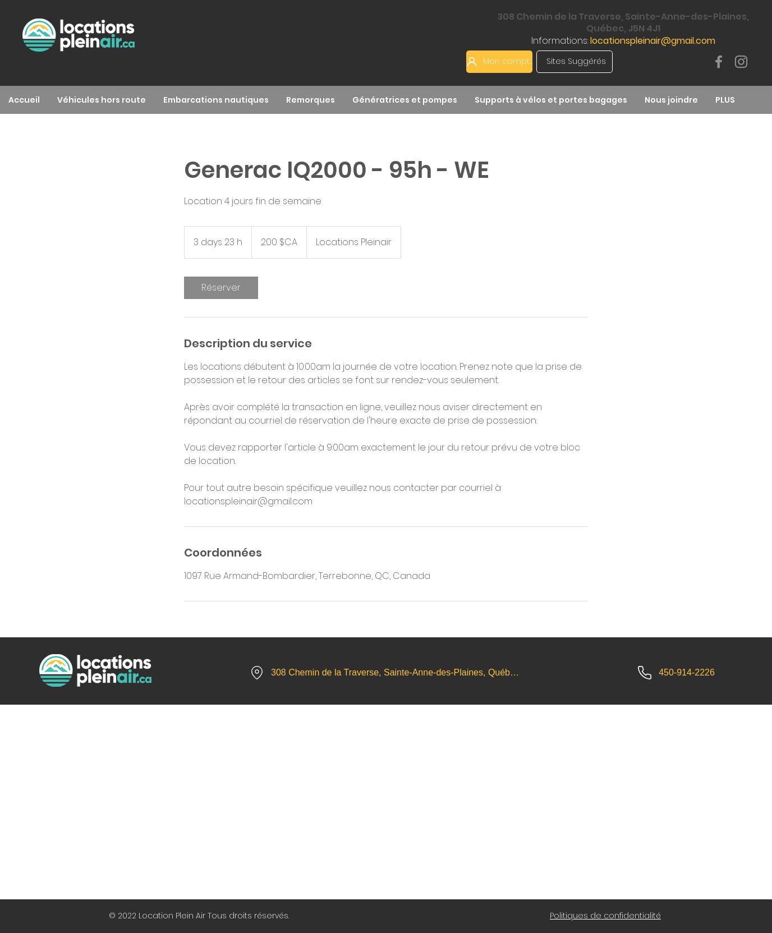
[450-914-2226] (676, 672)
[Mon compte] (499, 61)
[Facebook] (718, 61)
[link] (221, 288)
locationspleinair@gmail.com (652, 40)
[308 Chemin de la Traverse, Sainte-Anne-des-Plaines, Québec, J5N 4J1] (386, 673)
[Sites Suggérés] (574, 61)
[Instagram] (741, 61)
